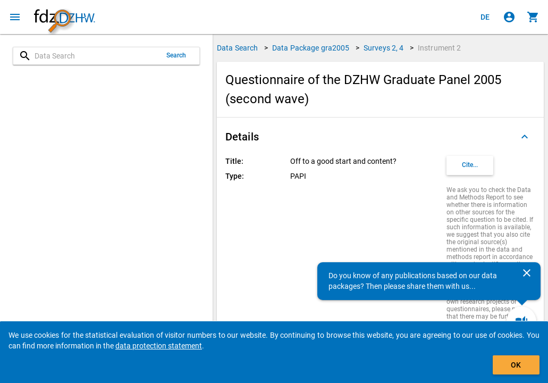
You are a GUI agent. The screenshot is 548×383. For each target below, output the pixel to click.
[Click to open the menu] (15, 17)
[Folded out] (524, 136)
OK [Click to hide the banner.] (516, 365)
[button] (380, 136)
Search (176, 55)
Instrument (439, 48)
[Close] (526, 273)
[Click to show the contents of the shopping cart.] (533, 17)
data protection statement (158, 346)
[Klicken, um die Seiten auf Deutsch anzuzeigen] (485, 17)
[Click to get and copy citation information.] (469, 165)
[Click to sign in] (509, 17)
